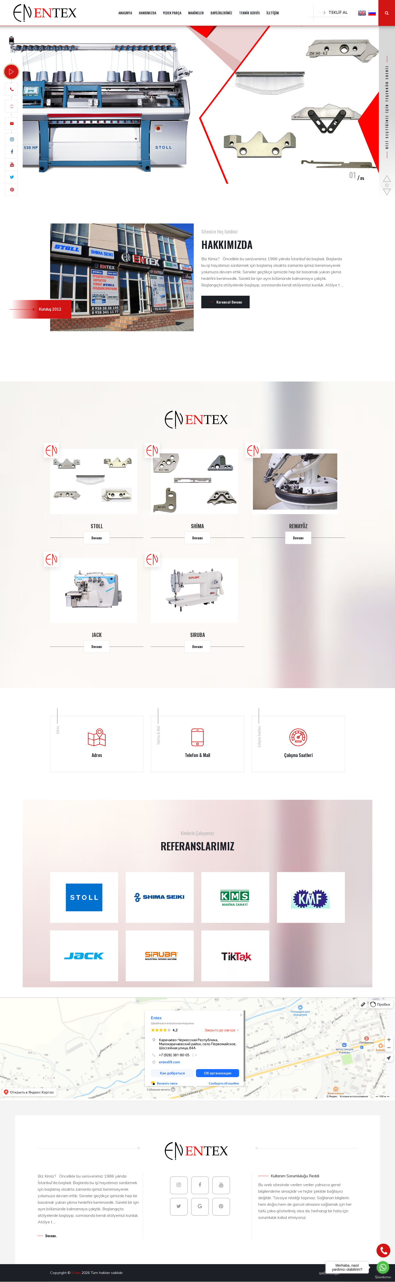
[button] (362, 13)
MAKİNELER (196, 12)
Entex (77, 1272)
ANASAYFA (125, 12)
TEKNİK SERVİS (249, 12)
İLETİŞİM (273, 12)
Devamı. (51, 1235)
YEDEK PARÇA (172, 12)
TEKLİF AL (333, 12)
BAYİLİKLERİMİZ (221, 12)
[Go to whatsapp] (383, 1267)
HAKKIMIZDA (147, 12)
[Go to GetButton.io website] (383, 1276)
